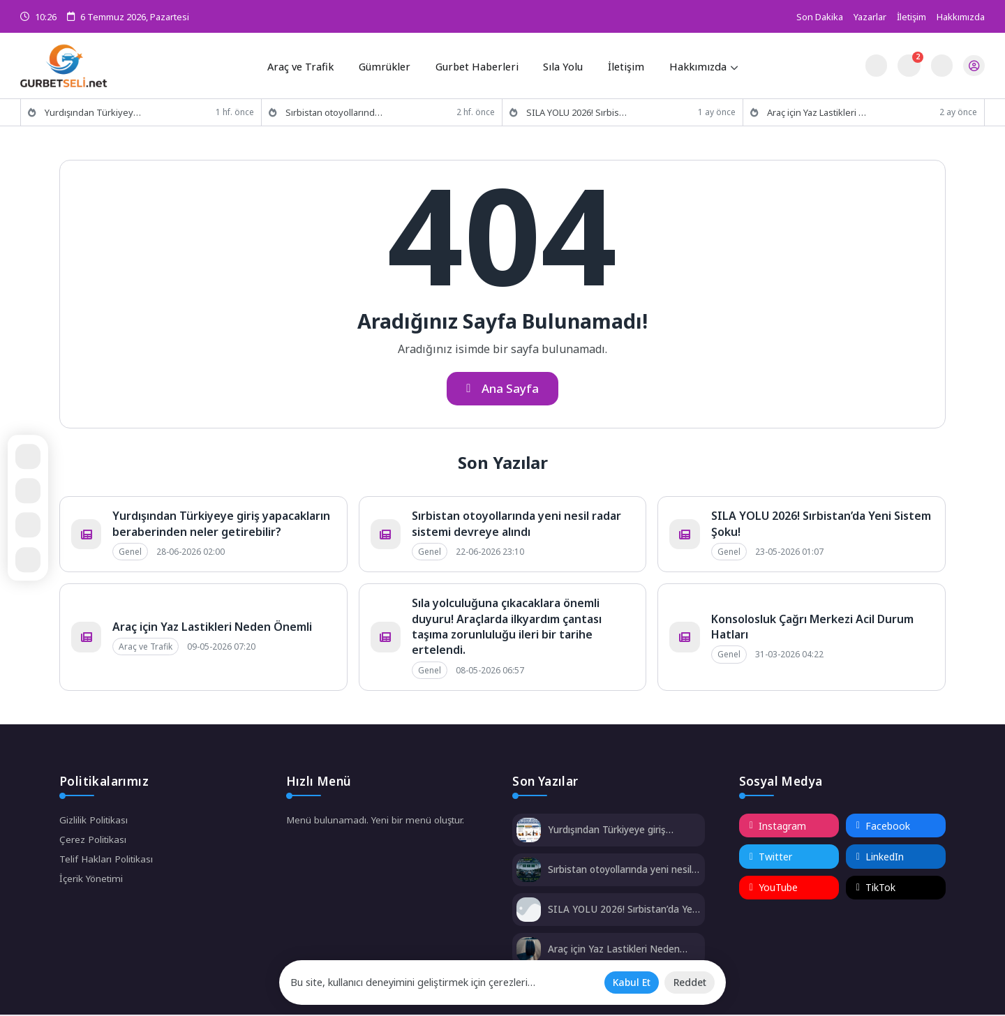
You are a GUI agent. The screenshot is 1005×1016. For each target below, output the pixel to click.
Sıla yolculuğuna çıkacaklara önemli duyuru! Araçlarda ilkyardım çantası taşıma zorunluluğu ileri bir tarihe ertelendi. (507, 628)
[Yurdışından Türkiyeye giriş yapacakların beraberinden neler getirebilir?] (528, 832)
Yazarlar (870, 16)
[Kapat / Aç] (32, 561)
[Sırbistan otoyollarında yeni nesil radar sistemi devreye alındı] (528, 872)
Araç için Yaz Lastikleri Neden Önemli (212, 628)
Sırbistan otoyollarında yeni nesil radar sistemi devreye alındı (516, 524)
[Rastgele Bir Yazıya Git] (32, 455)
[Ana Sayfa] (32, 490)
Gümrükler (388, 65)
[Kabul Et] (626, 982)
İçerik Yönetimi (92, 882)
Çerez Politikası (93, 842)
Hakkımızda (961, 16)
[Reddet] (688, 982)
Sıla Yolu (562, 65)
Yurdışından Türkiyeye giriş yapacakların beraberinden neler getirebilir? (221, 524)
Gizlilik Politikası (94, 821)
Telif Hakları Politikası (107, 862)
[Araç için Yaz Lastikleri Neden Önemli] (528, 952)
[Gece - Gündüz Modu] (875, 73)
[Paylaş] (32, 526)
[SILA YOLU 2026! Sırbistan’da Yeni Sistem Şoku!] (528, 912)
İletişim (911, 16)
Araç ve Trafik (306, 65)
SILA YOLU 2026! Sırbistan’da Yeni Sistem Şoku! (615, 911)
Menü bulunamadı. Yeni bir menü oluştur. (377, 821)
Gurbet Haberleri (478, 65)
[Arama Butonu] (940, 65)
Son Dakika (819, 16)
